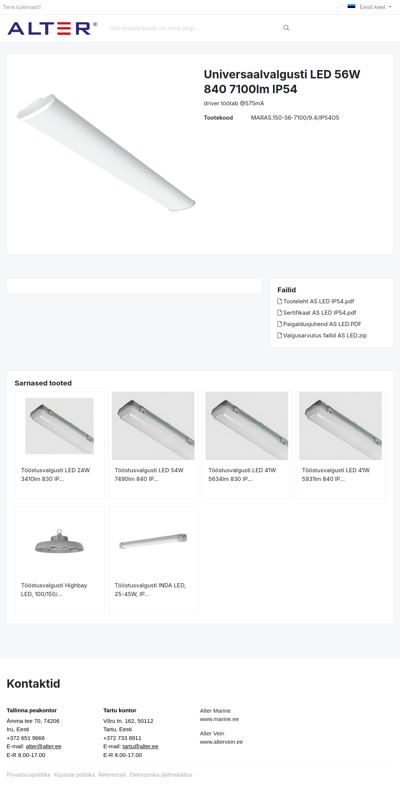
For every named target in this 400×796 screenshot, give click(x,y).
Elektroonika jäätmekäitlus (161, 775)
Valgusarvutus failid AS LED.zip (322, 335)
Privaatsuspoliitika (28, 775)
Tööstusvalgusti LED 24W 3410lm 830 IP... (55, 474)
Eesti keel (367, 7)
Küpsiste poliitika (74, 775)
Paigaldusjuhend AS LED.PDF (320, 324)
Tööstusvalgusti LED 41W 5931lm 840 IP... (336, 474)
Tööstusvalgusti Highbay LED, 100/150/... (54, 590)
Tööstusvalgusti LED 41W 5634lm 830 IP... (242, 474)
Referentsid (112, 775)
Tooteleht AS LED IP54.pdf (316, 301)
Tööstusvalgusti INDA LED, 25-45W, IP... (150, 590)
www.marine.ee (219, 719)
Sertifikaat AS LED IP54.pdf (317, 312)
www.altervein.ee (221, 741)
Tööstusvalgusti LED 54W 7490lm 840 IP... (149, 474)
